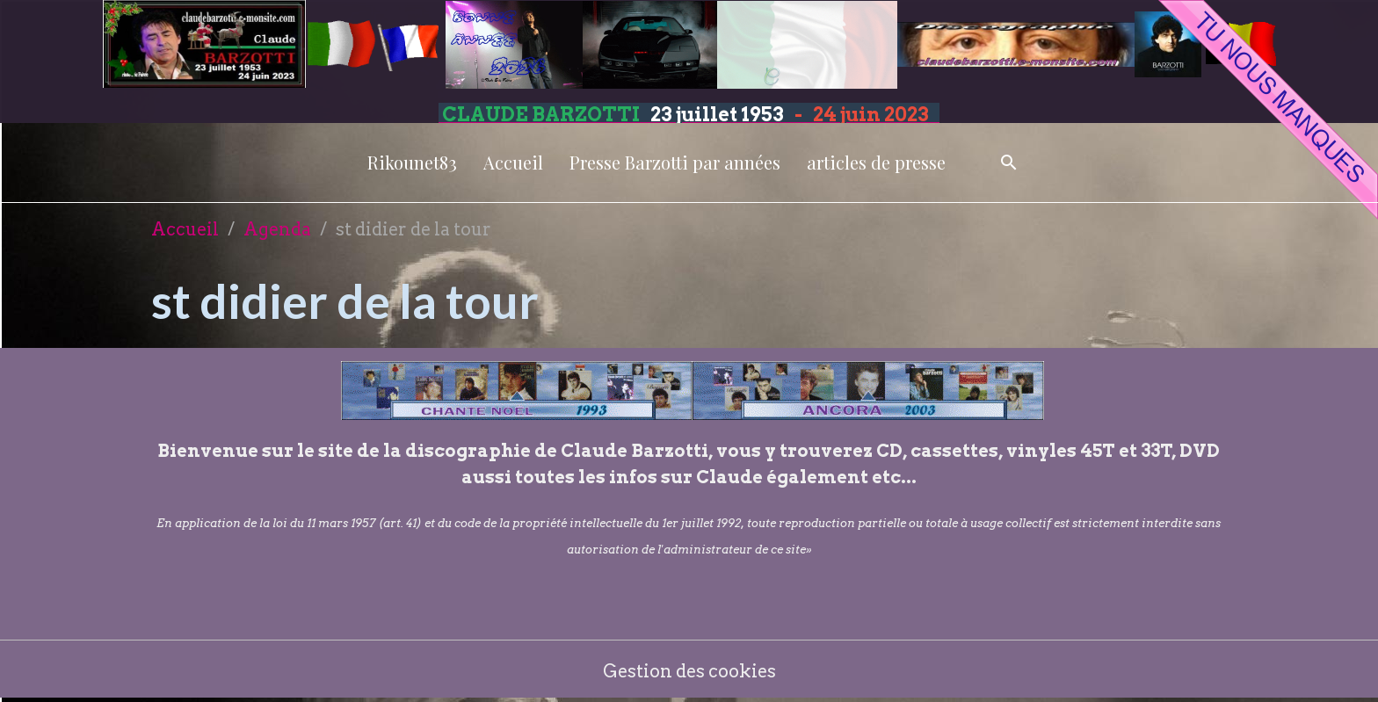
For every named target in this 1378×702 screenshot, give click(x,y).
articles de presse (876, 162)
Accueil (513, 162)
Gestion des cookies (689, 671)
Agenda (277, 229)
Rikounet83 (412, 162)
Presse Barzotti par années (674, 162)
